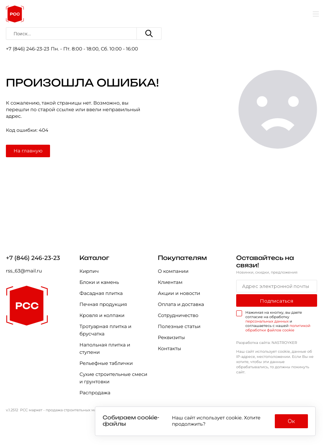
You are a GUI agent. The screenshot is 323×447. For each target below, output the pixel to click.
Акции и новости (179, 293)
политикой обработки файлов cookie (277, 327)
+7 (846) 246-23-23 (27, 49)
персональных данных (267, 321)
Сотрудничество (178, 315)
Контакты (169, 349)
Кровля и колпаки (102, 315)
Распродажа (94, 393)
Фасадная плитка (101, 293)
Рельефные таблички (106, 363)
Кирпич (89, 271)
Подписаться (276, 301)
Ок (291, 421)
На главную (28, 151)
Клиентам (170, 282)
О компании (173, 271)
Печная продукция (103, 304)
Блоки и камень (99, 282)
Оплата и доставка (181, 304)
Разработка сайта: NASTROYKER (266, 342)
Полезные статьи (179, 327)
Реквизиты (171, 338)
